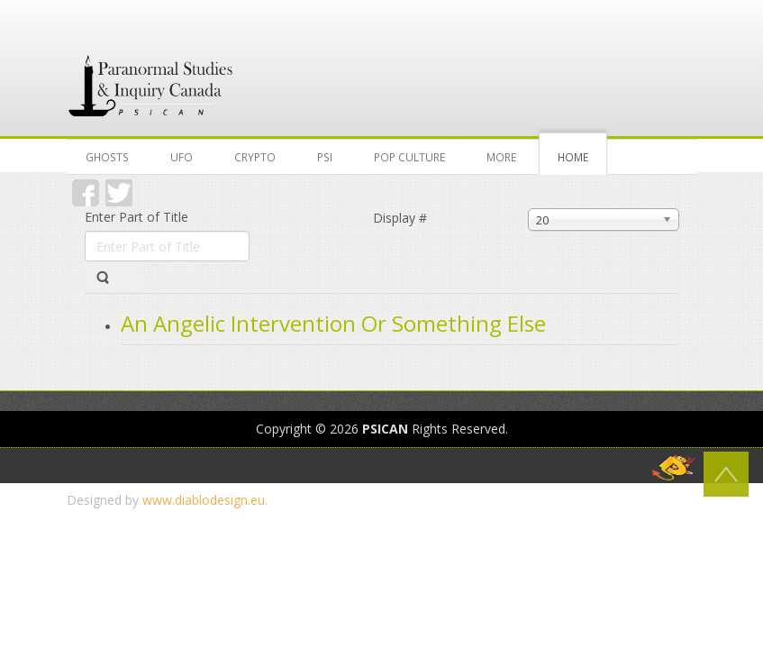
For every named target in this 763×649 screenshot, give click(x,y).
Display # (400, 217)
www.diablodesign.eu (203, 499)
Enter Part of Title (138, 216)
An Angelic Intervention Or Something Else (333, 323)
